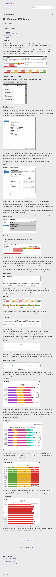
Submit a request (33, 547)
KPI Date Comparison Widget (9, 561)
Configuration (9, 35)
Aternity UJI (5, 574)
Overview (8, 32)
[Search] (43, 7)
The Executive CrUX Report (9, 558)
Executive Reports (17, 7)
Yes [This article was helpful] (24, 540)
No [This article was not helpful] (31, 540)
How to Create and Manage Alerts (10, 563)
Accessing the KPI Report (11, 33)
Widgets (7, 37)
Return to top (6, 552)
